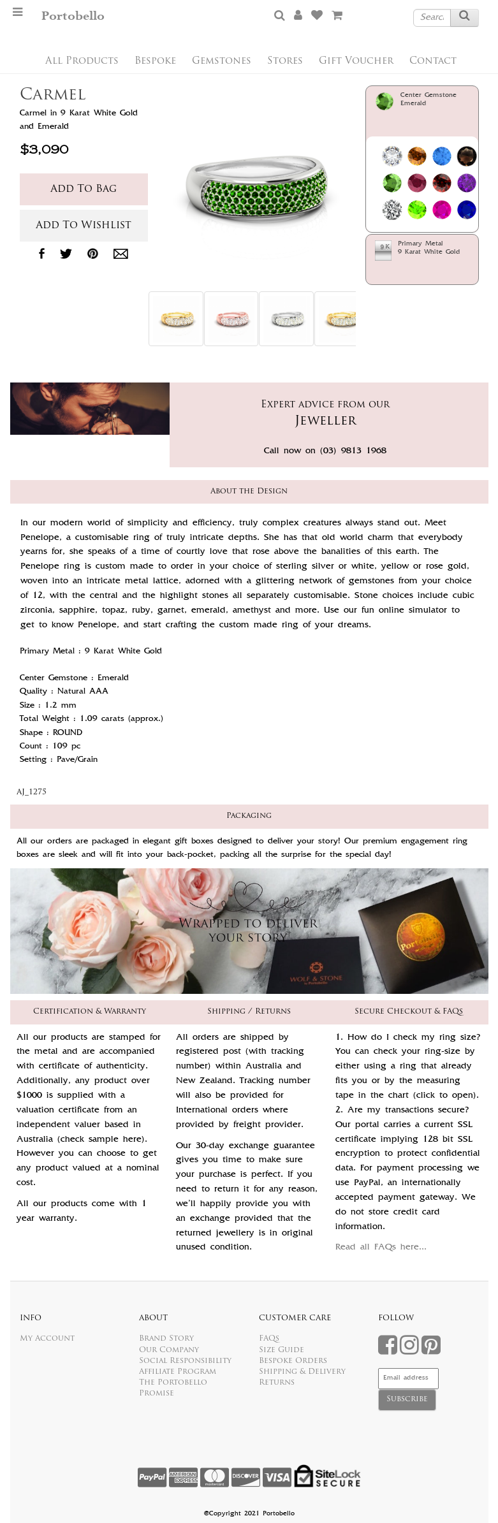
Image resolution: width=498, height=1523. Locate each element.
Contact (433, 61)
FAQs (269, 1339)
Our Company (169, 1350)
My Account (47, 1339)
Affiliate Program (177, 1372)
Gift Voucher (356, 61)
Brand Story (166, 1339)
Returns (277, 1383)
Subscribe (407, 1399)
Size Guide (281, 1350)
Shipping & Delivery (302, 1372)
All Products (82, 61)
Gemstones (221, 61)
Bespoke (155, 61)
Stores (285, 61)
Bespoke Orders (293, 1361)
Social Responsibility (185, 1361)
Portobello (73, 16)
